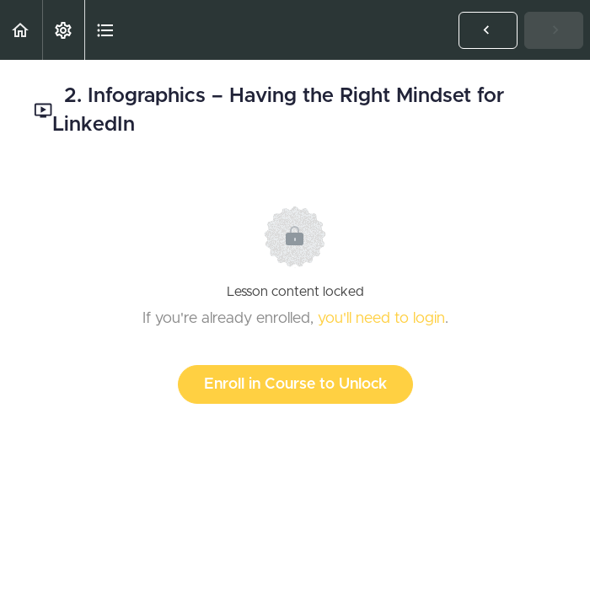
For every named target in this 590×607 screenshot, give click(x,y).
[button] (21, 30)
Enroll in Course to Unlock (295, 384)
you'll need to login (381, 318)
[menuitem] (63, 30)
